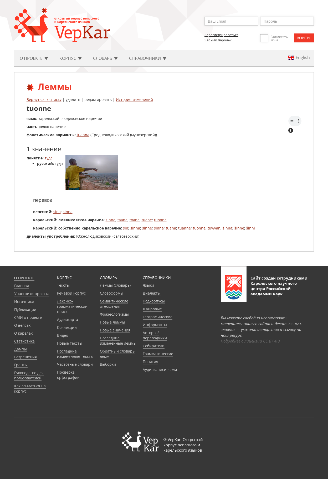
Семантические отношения (114, 304)
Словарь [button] (105, 58)
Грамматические (158, 353)
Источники (24, 301)
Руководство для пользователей (29, 375)
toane (135, 219)
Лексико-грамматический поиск (72, 306)
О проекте (24, 277)
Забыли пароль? (218, 40)
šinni (250, 228)
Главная (21, 285)
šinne (239, 228)
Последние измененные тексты (75, 354)
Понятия (150, 361)
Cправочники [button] (148, 58)
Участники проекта (31, 293)
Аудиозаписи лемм (160, 369)
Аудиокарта (67, 319)
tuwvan (214, 228)
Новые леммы (112, 322)
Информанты (155, 324)
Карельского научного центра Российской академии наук (273, 288)
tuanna (83, 134)
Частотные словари (75, 364)
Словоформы (111, 293)
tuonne (160, 219)
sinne (110, 219)
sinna (68, 211)
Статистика (24, 341)
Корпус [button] (70, 58)
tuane (147, 219)
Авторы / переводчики (155, 335)
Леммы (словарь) (115, 285)
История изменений (134, 99)
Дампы (20, 348)
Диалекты (152, 293)
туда (49, 157)
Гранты (21, 364)
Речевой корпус (71, 293)
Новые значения (115, 330)
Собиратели (154, 345)
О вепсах (22, 325)
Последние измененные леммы (118, 340)
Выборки (108, 364)
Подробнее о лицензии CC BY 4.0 (250, 341)
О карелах (23, 333)
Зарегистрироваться (221, 34)
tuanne (184, 228)
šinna (227, 228)
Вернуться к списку (44, 99)
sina (57, 211)
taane (122, 219)
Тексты (63, 285)
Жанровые (152, 308)
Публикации (25, 309)
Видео (62, 335)
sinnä (159, 228)
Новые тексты (69, 343)
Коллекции (67, 327)
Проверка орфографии (68, 375)
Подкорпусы (154, 301)
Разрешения (25, 356)
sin (125, 228)
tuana (171, 228)
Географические (157, 316)
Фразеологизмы (114, 314)
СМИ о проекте (28, 317)
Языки (148, 285)
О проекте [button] (34, 58)
